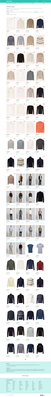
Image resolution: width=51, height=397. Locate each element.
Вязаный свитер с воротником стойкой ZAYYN (20, 257)
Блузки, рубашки (14, 8)
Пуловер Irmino (17, 357)
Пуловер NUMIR (37, 32)
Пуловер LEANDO (8, 119)
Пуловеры (41, 8)
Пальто (35, 8)
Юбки (18, 9)
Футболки (11, 9)
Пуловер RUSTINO (27, 49)
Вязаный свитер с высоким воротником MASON (20, 223)
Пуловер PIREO (37, 49)
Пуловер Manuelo (37, 290)
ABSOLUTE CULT (8, 381)
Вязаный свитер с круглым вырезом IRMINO (40, 222)
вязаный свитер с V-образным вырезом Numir (10, 240)
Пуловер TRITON (37, 257)
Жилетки (25, 8)
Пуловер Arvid (17, 307)
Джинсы (19, 8)
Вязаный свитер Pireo (18, 170)
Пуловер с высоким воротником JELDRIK (20, 119)
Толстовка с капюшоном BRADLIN (9, 32)
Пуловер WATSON (37, 119)
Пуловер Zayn (17, 274)
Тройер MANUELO (18, 32)
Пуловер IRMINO (8, 136)
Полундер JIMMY (27, 257)
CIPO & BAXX (14, 381)
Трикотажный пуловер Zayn (29, 153)
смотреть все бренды (8, 391)
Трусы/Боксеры (14, 14)
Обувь (23, 3)
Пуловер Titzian (27, 340)
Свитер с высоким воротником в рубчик (40, 205)
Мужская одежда (14, 3)
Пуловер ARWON (17, 101)
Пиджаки (37, 8)
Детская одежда (19, 3)
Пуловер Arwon (17, 340)
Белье (25, 3)
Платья (39, 8)
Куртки (31, 8)
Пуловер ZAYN (7, 101)
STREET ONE (40, 381)
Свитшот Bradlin (37, 357)
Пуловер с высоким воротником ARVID (30, 136)
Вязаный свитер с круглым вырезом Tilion (10, 222)
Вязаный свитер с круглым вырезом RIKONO (20, 188)
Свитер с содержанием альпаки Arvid (10, 153)
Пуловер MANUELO (18, 290)
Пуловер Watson (8, 171)
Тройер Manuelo (37, 171)
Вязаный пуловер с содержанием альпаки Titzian (20, 154)
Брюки (17, 8)
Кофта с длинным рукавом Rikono (39, 136)
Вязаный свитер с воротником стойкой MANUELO (40, 240)
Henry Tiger (20, 381)
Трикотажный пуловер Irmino (39, 153)
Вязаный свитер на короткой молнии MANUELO (29, 206)
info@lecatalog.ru (25, 375)
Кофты (29, 8)
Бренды (44, 3)
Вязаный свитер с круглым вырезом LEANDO (30, 222)
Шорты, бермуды (15, 9)
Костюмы (27, 8)
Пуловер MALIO (17, 67)
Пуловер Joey (27, 170)
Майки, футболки (11, 14)
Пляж (30, 3)
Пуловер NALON (27, 84)
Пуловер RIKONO (17, 84)
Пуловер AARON (8, 340)
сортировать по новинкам (41, 16)
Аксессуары (11, 8)
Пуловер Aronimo (27, 274)
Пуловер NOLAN (8, 84)
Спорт (27, 3)
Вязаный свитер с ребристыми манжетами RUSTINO (20, 206)
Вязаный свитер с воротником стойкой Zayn (30, 188)
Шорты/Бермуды (7, 13)
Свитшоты (7, 9)
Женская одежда (8, 3)
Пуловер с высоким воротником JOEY (30, 101)
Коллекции (32, 3)
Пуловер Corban (8, 274)
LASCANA (27, 381)
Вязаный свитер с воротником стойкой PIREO (30, 240)
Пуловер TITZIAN (8, 50)
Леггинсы (33, 8)
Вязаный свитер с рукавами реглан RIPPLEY (10, 257)
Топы (9, 9)
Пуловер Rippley (37, 324)
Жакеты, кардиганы (22, 8)
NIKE (32, 381)
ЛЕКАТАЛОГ (9, 1)
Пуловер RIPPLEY (27, 32)
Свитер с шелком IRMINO (38, 67)
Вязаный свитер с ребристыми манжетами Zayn (40, 188)
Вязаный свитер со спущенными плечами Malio (10, 206)
